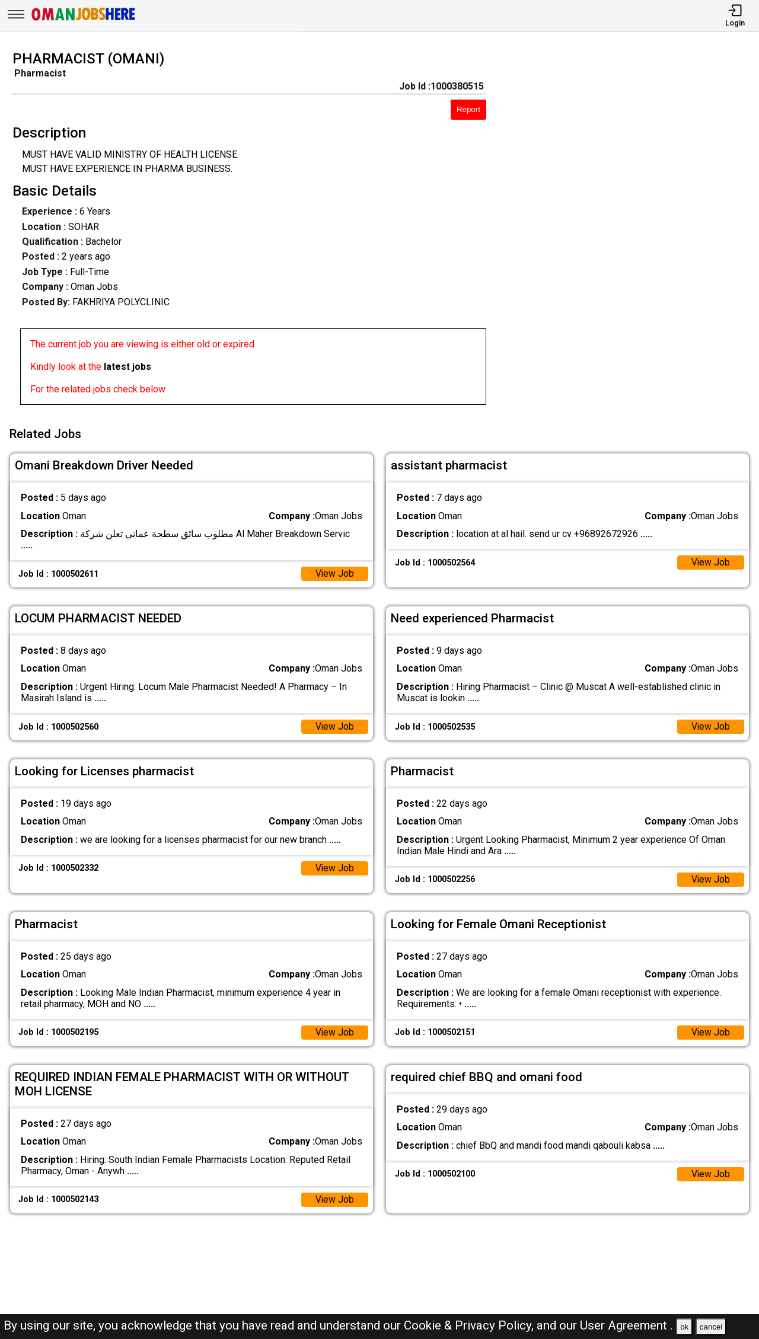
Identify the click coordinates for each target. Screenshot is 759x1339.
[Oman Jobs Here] (83, 20)
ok (684, 1326)
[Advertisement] (632, 231)
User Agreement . (626, 1325)
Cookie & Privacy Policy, (470, 1325)
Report (468, 109)
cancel (711, 1326)
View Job (334, 571)
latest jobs (127, 366)
